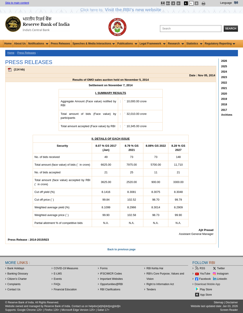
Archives (226, 114)
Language (226, 2)
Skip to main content (17, 2)
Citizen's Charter (17, 278)
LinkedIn (222, 278)
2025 (224, 66)
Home (8, 43)
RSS (202, 268)
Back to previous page (121, 249)
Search (230, 28)
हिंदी (236, 2)
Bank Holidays (15, 268)
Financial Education (65, 289)
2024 (224, 71)
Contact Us (13, 289)
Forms (104, 268)
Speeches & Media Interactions (93, 43)
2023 (224, 77)
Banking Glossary (17, 273)
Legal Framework (153, 43)
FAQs (57, 284)
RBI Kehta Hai (154, 268)
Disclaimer (231, 302)
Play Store (206, 289)
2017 (224, 110)
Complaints (14, 284)
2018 (224, 104)
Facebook (205, 278)
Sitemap (218, 302)
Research (176, 43)
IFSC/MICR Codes (111, 273)
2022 (224, 82)
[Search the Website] (191, 28)
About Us (20, 43)
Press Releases (60, 43)
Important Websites (111, 278)
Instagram (223, 273)
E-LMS (58, 273)
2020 (224, 93)
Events (58, 278)
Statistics (194, 43)
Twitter (221, 268)
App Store (206, 294)
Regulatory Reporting (220, 43)
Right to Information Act (160, 284)
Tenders (151, 289)
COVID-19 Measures (66, 268)
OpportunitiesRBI (111, 284)
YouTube (205, 273)
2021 (224, 88)
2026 (224, 60)
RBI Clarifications (110, 289)
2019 (224, 99)
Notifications (38, 43)
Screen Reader (229, 309)
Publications (127, 43)
